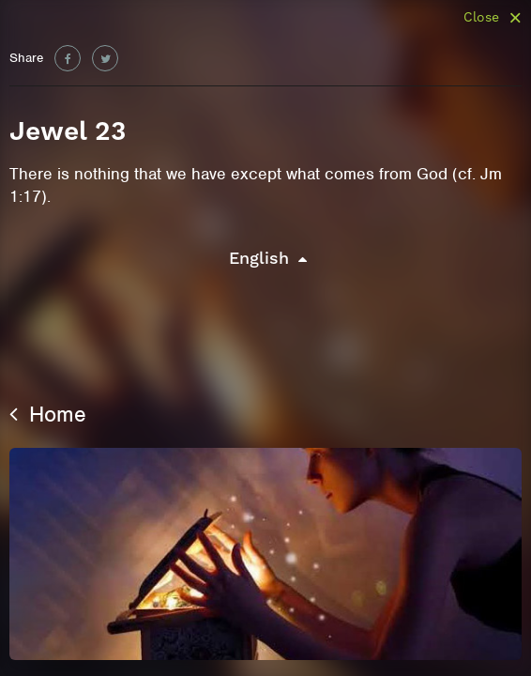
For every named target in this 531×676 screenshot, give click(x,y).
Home (47, 414)
